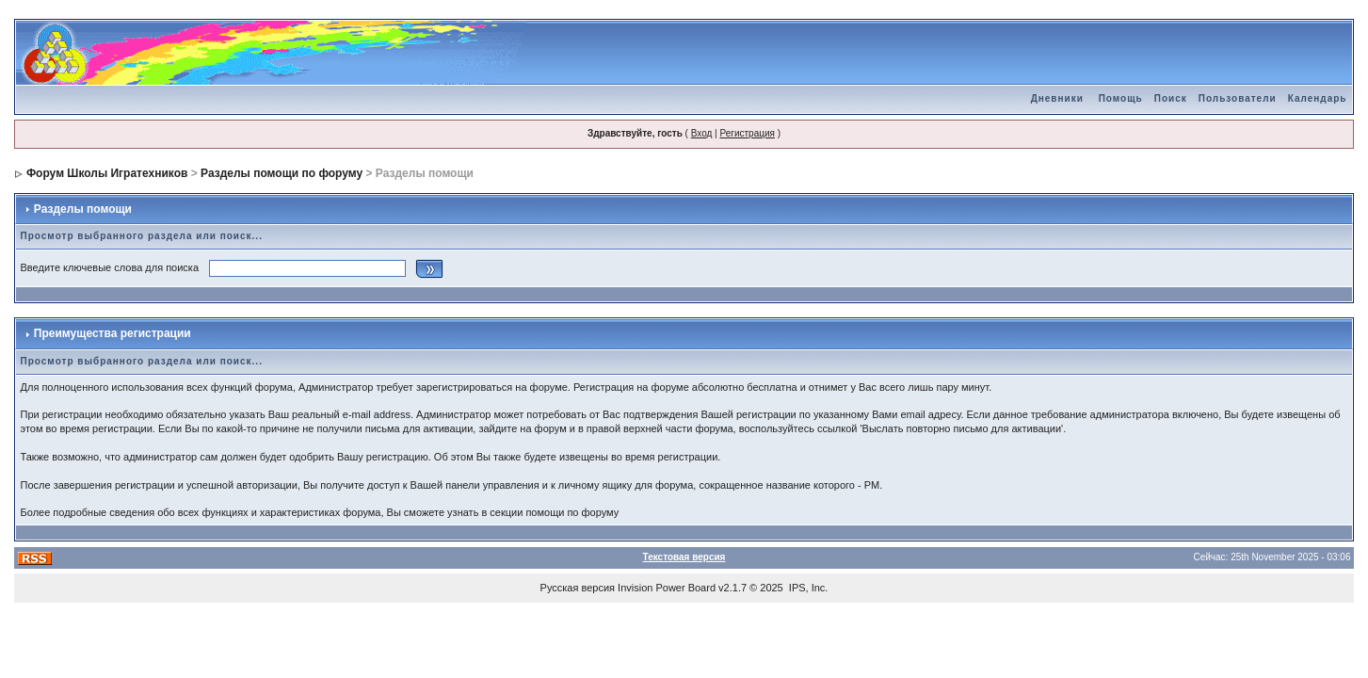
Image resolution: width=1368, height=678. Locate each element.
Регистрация (746, 133)
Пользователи (1238, 98)
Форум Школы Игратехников (107, 173)
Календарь (1317, 98)
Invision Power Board (667, 587)
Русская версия (577, 587)
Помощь (1121, 98)
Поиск (1170, 98)
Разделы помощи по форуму (281, 173)
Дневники (1057, 98)
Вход (702, 133)
